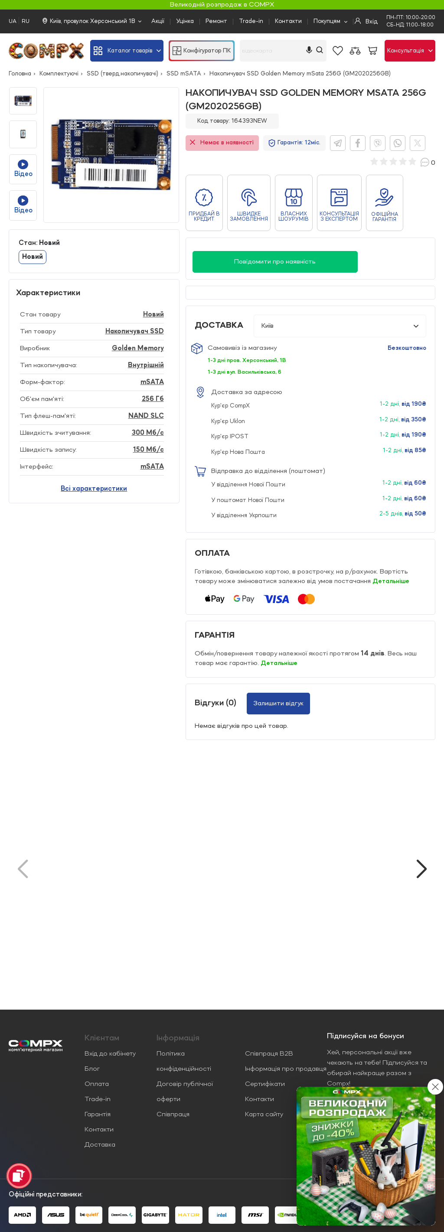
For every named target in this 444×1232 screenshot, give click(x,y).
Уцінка (185, 21)
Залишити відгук (278, 703)
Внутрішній (146, 365)
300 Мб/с (148, 433)
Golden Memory (138, 348)
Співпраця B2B (269, 1053)
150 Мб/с (148, 450)
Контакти (288, 21)
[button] (421, 869)
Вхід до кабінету (110, 1053)
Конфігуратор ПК (202, 50)
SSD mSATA (183, 74)
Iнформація (178, 1038)
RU (25, 21)
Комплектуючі (58, 74)
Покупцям (326, 21)
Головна (20, 74)
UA (12, 21)
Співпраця (173, 1114)
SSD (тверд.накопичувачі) (122, 74)
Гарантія (98, 1114)
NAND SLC (146, 416)
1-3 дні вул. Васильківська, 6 (247, 372)
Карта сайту (264, 1114)
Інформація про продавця (285, 1069)
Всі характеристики (94, 489)
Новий (32, 257)
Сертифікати (265, 1084)
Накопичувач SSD (134, 331)
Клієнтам (102, 1038)
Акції (157, 21)
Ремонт (216, 21)
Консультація (410, 51)
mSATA (152, 382)
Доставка (100, 1144)
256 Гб (153, 399)
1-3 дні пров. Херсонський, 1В (249, 360)
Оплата (97, 1084)
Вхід (366, 21)
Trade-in (251, 21)
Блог (92, 1069)
